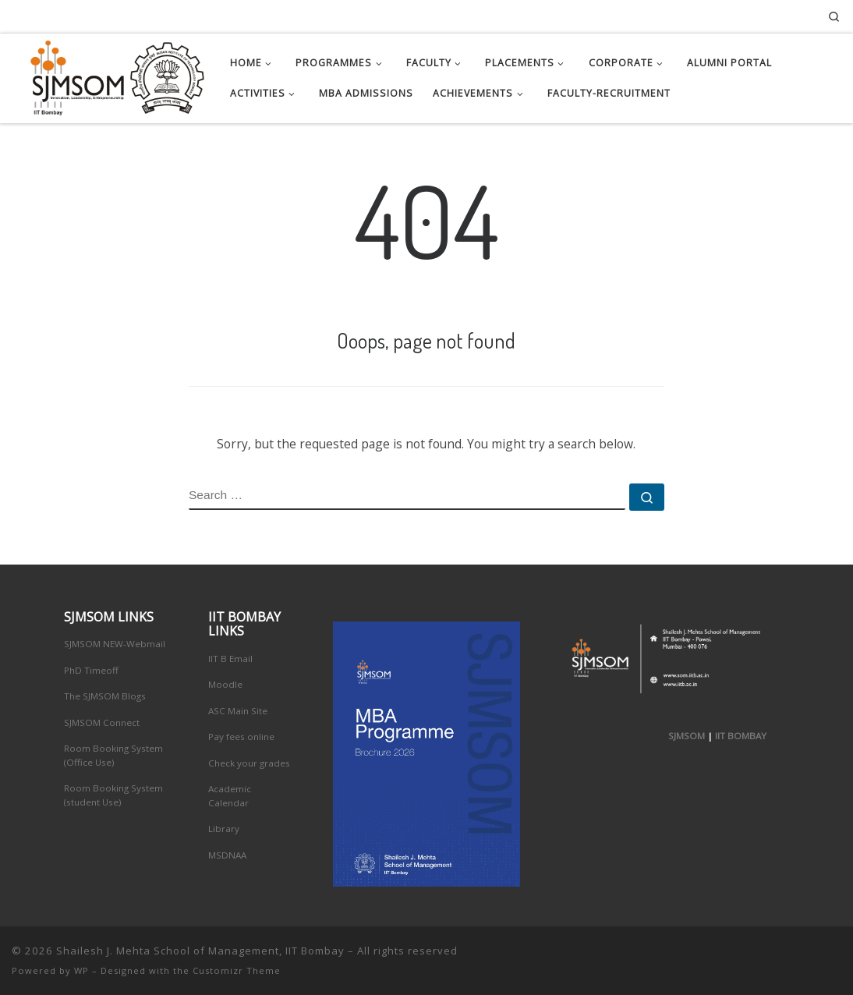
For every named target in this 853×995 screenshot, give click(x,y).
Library (223, 828)
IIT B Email (230, 658)
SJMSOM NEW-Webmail (114, 644)
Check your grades (249, 763)
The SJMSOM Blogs (105, 696)
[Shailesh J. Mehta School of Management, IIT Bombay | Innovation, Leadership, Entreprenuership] (109, 74)
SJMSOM (686, 736)
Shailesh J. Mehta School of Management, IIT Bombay (200, 951)
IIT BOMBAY (740, 736)
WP (81, 970)
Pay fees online (241, 736)
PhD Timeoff (91, 670)
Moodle (225, 684)
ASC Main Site (237, 711)
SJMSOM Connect (102, 722)
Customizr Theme (237, 970)
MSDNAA (227, 855)
